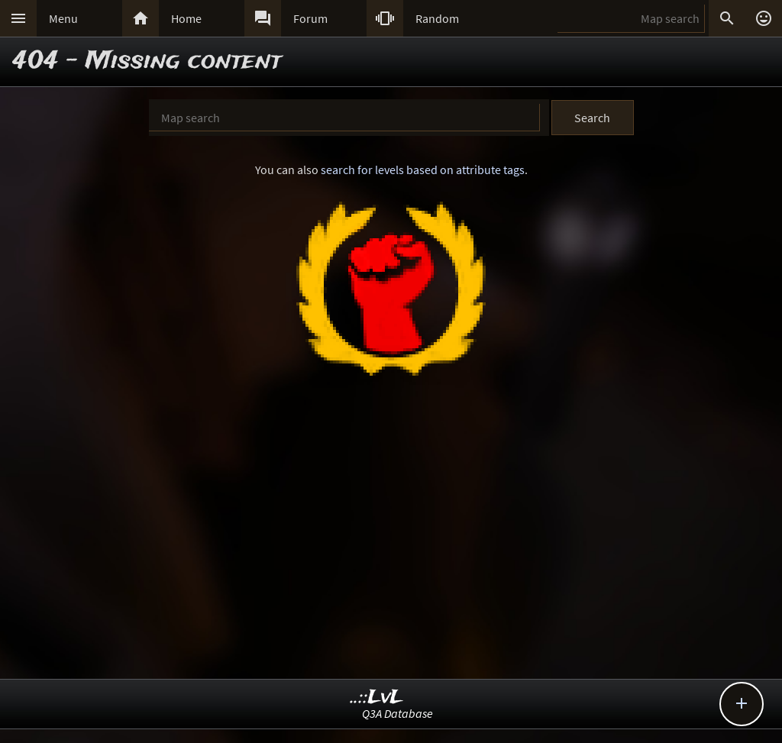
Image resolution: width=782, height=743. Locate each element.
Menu (63, 18)
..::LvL (376, 697)
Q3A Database (397, 713)
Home (186, 18)
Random (437, 18)
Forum (310, 18)
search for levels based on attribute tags (423, 169)
